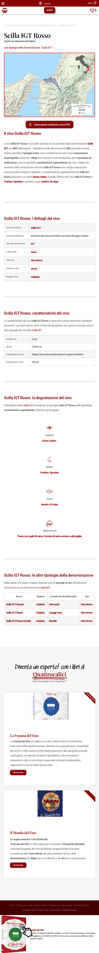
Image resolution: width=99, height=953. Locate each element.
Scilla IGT (36, 330)
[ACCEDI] (40, 3)
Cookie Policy (55, 910)
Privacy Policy (43, 910)
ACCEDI (47, 4)
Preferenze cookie (69, 910)
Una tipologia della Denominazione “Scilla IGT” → (29, 47)
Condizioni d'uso (29, 910)
